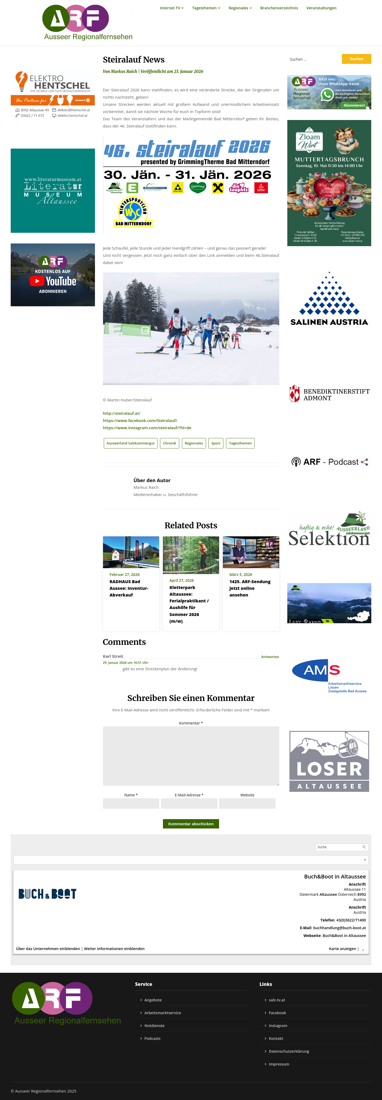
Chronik (169, 443)
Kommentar (191, 723)
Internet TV (170, 7)
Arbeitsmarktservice (162, 1012)
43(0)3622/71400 (351, 920)
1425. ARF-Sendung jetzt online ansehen (250, 588)
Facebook (277, 1012)
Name (131, 794)
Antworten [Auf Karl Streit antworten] (270, 656)
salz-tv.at (277, 999)
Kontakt (276, 1038)
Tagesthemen (204, 7)
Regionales (238, 7)
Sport (215, 443)
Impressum (279, 1064)
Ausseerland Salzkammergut (131, 443)
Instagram (278, 1025)
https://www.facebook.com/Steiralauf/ (140, 420)
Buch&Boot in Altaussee (344, 935)
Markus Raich (124, 71)
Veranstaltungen (322, 7)
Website (247, 794)
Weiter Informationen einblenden (114, 948)
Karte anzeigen (342, 948)
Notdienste (154, 1025)
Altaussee (328, 894)
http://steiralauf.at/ (121, 413)
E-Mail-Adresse (189, 794)
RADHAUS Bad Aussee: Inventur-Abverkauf (129, 588)
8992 (361, 894)
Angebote (153, 999)
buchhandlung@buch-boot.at (339, 927)
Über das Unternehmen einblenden (48, 948)
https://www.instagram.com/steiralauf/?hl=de (147, 427)
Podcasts (152, 1038)
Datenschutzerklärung (289, 1051)
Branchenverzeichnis (279, 7)
